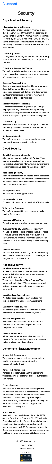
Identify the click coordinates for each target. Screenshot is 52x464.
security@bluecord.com (34, 433)
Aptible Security (37, 167)
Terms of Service (26, 448)
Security (26, 452)
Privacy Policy (26, 445)
